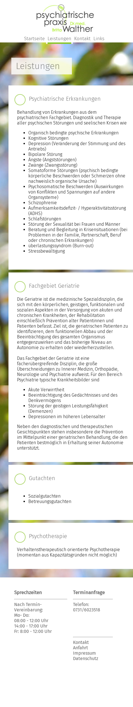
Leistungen (59, 39)
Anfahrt (80, 647)
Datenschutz (85, 658)
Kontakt (82, 39)
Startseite (34, 39)
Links (98, 39)
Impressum (84, 653)
